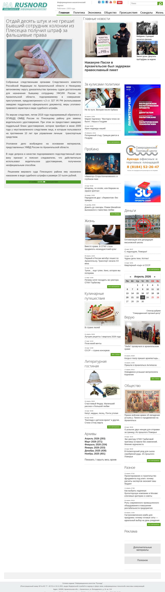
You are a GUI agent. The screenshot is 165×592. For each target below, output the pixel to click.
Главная (64, 12)
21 (132, 297)
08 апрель (88, 256)
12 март (126, 263)
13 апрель (127, 473)
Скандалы (146, 12)
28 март (126, 249)
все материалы (114, 142)
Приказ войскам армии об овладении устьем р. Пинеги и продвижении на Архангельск (142, 418)
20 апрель (127, 356)
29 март (126, 427)
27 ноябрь (33, 182)
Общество (110, 12)
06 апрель (88, 116)
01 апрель (88, 334)
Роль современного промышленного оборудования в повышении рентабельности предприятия (141, 505)
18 (152, 293)
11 (152, 289)
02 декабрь (88, 205)
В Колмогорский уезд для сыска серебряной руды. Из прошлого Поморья (139, 454)
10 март (87, 186)
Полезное (142, 560)
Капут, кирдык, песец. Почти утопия (101, 413)
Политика (79, 12)
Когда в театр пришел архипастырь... (142, 358)
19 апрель (127, 363)
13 (127, 293)
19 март (87, 348)
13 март (126, 256)
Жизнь (160, 12)
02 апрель (88, 401)
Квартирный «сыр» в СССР (137, 265)
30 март (87, 268)
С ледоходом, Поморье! (135, 251)
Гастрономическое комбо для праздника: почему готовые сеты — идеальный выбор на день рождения (141, 517)
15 (137, 293)
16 (143, 293)
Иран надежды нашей (95, 128)
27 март (87, 341)
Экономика (94, 12)
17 (147, 293)
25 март (87, 126)
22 (137, 297)
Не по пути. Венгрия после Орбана (101, 110)
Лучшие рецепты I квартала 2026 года (103, 336)
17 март (87, 277)
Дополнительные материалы (142, 548)
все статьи (116, 354)
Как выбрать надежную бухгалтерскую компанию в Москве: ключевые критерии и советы (141, 493)
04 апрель (127, 500)
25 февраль (88, 133)
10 (147, 289)
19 (158, 293)
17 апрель (127, 369)
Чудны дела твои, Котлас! (136, 258)
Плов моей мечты (93, 343)
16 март (87, 411)
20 (127, 297)
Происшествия (128, 12)
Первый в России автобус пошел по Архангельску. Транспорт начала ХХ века (102, 261)
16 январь (88, 195)
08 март (87, 417)
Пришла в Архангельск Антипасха (140, 365)
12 (158, 289)
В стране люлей (92, 327)
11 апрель (127, 488)
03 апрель (127, 512)
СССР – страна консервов (97, 350)
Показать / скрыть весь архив (100, 459)
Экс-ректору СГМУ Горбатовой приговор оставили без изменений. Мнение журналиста (141, 441)
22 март (126, 449)
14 (132, 293)
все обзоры (115, 214)
